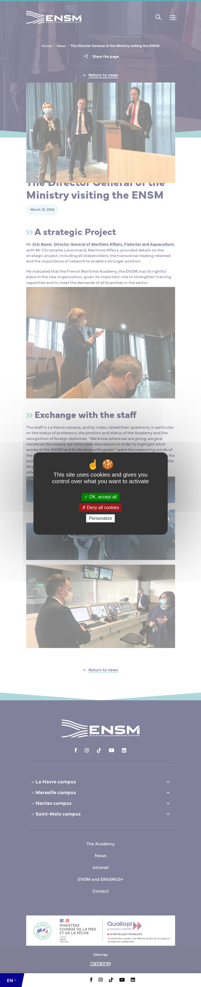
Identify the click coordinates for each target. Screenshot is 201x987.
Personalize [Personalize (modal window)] (100, 518)
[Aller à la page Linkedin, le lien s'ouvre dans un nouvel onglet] (133, 980)
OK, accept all (100, 496)
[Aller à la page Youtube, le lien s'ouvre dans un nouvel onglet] (122, 980)
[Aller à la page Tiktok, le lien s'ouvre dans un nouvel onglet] (111, 980)
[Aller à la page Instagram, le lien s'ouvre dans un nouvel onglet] (100, 980)
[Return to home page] (53, 24)
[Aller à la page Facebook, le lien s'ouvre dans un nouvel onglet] (91, 980)
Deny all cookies (100, 507)
